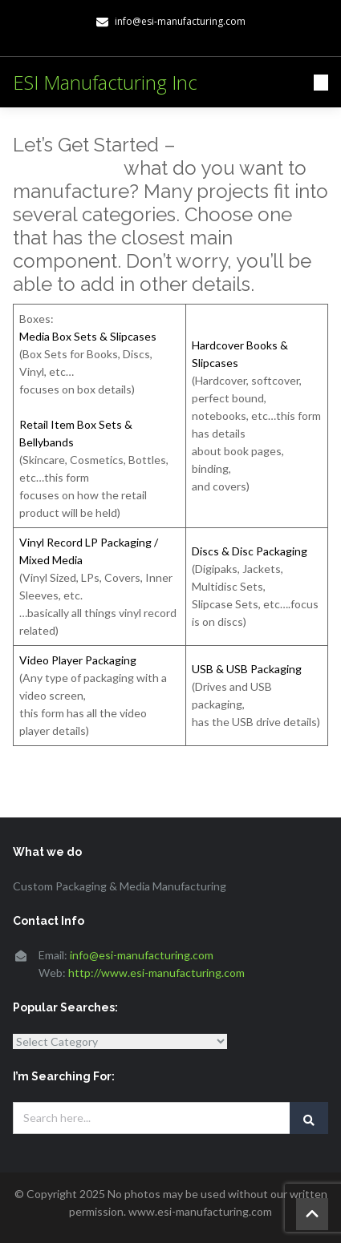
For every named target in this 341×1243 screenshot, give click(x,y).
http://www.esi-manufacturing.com (156, 972)
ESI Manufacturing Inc (105, 82)
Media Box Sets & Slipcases (87, 336)
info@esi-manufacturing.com (141, 955)
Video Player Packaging (77, 660)
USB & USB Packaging (247, 669)
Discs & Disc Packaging (249, 551)
